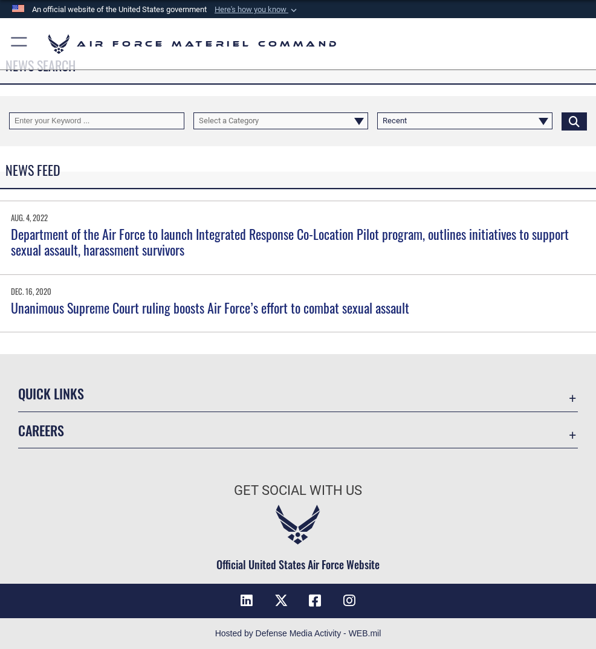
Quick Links (51, 393)
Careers (41, 430)
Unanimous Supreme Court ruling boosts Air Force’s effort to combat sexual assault (210, 307)
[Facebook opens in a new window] (315, 601)
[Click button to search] (574, 121)
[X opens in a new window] (281, 601)
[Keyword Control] (96, 121)
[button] (257, 10)
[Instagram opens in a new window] (349, 601)
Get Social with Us (298, 490)
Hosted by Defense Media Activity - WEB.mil (298, 633)
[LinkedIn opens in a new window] (247, 601)
